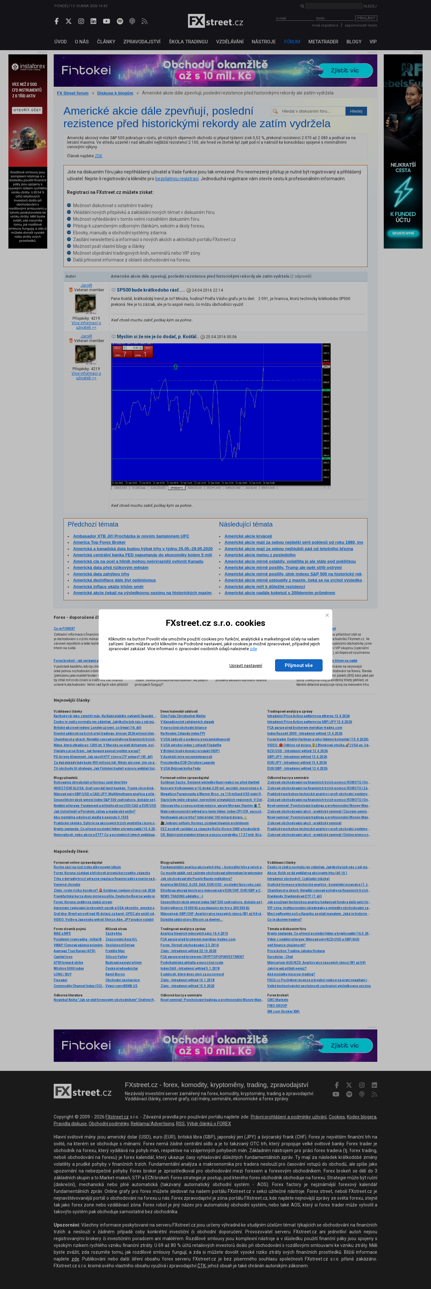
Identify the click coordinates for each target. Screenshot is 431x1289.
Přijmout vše (299, 665)
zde (253, 648)
